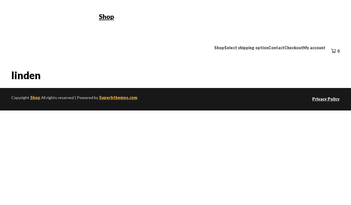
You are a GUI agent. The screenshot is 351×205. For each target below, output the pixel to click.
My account (314, 47)
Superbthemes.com (118, 97)
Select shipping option (246, 47)
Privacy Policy (326, 99)
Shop (106, 16)
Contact (276, 47)
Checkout (293, 47)
